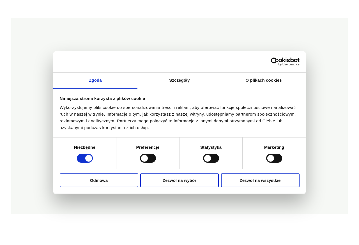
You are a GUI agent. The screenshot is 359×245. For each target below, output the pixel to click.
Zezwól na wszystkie (260, 180)
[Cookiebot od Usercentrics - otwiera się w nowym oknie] (275, 62)
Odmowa (99, 180)
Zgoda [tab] (95, 79)
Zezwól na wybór (179, 180)
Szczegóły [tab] (179, 79)
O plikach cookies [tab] (263, 79)
